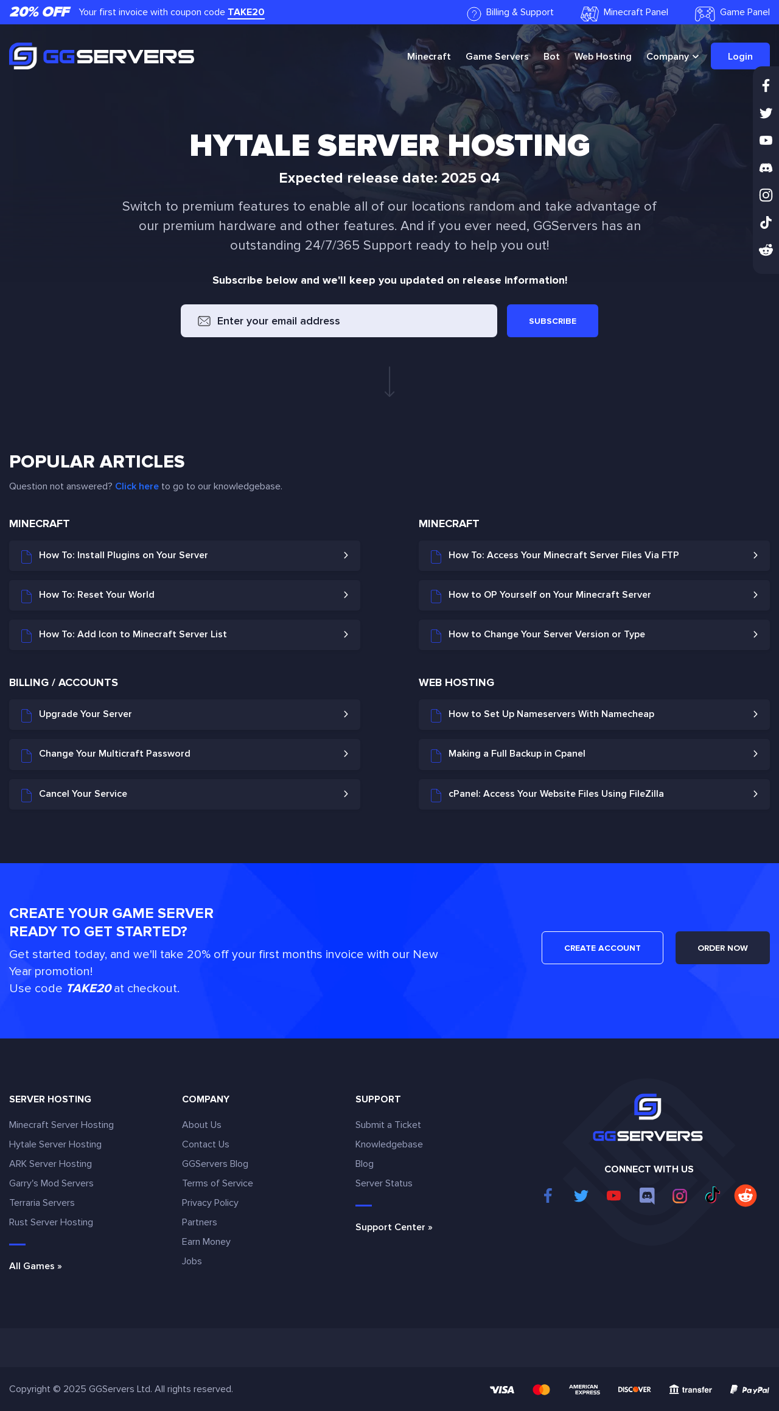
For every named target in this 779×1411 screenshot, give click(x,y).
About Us (202, 1125)
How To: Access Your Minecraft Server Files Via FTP (555, 556)
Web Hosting (603, 57)
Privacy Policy (210, 1203)
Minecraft (429, 57)
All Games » (35, 1266)
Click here (137, 486)
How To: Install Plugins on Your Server (114, 556)
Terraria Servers (42, 1203)
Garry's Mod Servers (51, 1183)
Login (740, 57)
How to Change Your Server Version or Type (538, 635)
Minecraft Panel (624, 13)
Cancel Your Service (74, 795)
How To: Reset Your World (88, 596)
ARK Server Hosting (50, 1164)
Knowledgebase (389, 1144)
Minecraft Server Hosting (61, 1125)
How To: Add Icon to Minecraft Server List (124, 635)
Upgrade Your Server (76, 715)
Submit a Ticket (388, 1125)
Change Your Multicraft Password (105, 755)
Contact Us (205, 1144)
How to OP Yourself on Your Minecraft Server (541, 596)
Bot (551, 57)
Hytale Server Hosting (55, 1144)
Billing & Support (510, 13)
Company (667, 57)
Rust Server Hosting (51, 1222)
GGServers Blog (215, 1164)
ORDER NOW (722, 948)
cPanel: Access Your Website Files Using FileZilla (547, 795)
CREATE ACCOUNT (602, 948)
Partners (199, 1222)
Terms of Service (217, 1183)
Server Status (384, 1183)
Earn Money (206, 1242)
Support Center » (394, 1227)
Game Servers (497, 57)
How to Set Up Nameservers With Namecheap (542, 715)
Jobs (192, 1261)
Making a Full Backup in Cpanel (508, 755)
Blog (364, 1164)
